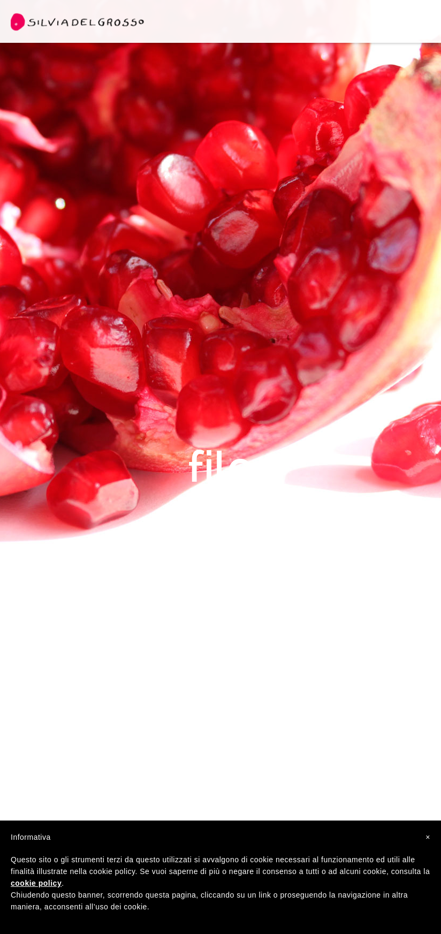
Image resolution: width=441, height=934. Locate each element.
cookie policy (36, 883)
